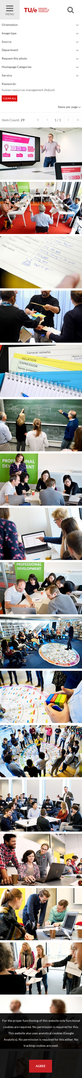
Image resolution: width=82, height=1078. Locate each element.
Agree (40, 1066)
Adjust (49, 90)
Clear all (9, 98)
